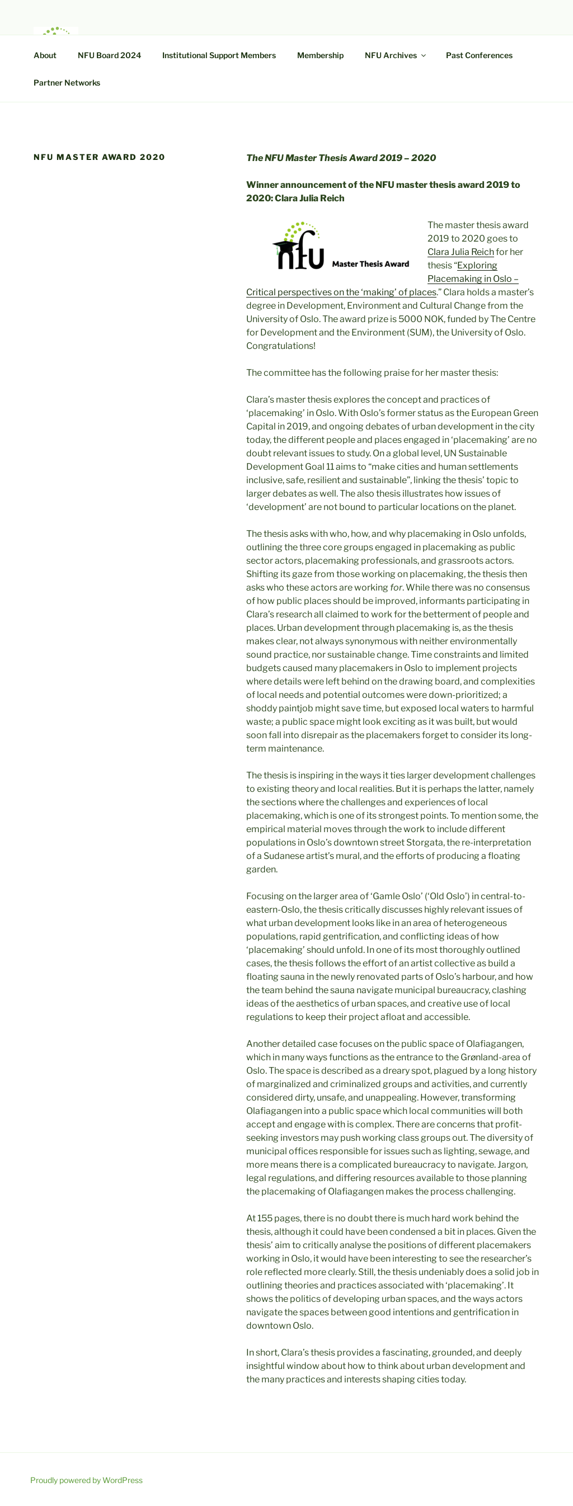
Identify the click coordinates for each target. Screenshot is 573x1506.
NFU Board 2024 (109, 55)
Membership (320, 55)
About (45, 55)
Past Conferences (479, 55)
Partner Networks (67, 82)
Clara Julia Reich (461, 252)
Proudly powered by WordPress (86, 1480)
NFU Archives (396, 55)
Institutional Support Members (219, 55)
